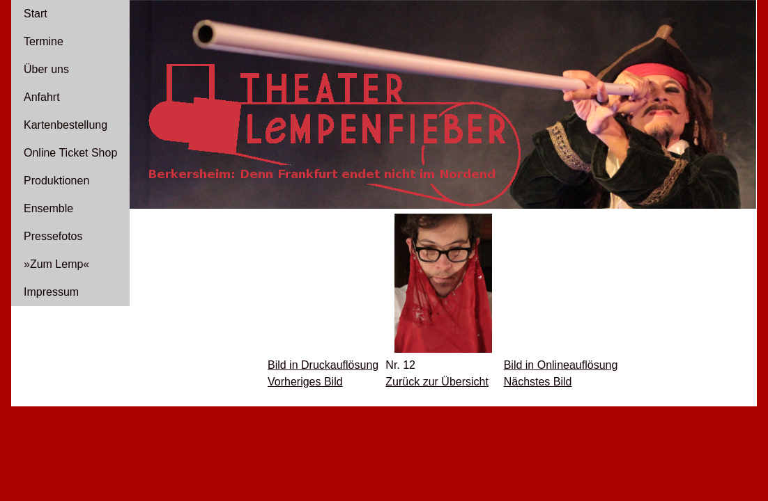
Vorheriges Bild (305, 382)
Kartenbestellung (65, 125)
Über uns (46, 69)
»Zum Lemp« (56, 264)
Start (35, 13)
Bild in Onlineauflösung (561, 365)
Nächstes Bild (538, 382)
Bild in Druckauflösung (323, 365)
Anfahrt (42, 97)
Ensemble (48, 208)
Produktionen (56, 180)
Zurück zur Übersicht (437, 382)
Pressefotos (53, 236)
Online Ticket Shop (70, 153)
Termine (43, 41)
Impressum (51, 292)
